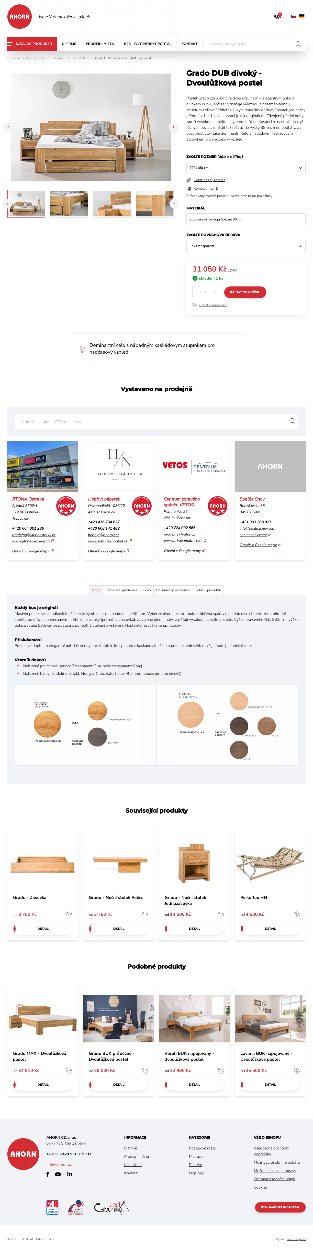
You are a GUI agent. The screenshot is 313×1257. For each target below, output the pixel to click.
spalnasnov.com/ (253, 534)
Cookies (261, 1190)
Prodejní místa (100, 44)
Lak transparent (202, 246)
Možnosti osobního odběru (277, 1165)
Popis (73, 591)
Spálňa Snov (252, 499)
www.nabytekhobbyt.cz (107, 541)
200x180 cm (199, 167)
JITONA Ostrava (28, 499)
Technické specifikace (109, 591)
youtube (58, 1177)
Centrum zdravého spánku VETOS (182, 502)
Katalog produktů (34, 44)
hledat (298, 44)
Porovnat (69, 917)
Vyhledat (291, 421)
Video (146, 591)
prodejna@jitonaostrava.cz (34, 534)
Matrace (195, 1159)
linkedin (69, 1177)
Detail (42, 931)
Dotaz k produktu (230, 591)
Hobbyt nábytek (104, 499)
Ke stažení (133, 1168)
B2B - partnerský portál (147, 44)
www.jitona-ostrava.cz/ (31, 541)
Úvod (11, 58)
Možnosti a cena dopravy (275, 1174)
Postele (59, 58)
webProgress (296, 1242)
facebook (47, 1177)
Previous (7, 127)
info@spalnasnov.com (257, 528)
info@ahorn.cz (58, 1167)
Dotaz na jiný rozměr (209, 180)
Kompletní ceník (206, 188)
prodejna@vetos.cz (179, 534)
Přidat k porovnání (213, 305)
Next (174, 127)
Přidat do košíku (246, 292)
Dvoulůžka (79, 58)
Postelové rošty (202, 1151)
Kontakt (189, 44)
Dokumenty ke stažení (183, 591)
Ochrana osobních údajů (274, 1182)
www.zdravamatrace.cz (183, 540)
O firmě (69, 44)
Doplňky (196, 1176)
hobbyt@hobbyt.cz (103, 534)
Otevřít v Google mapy (30, 551)
